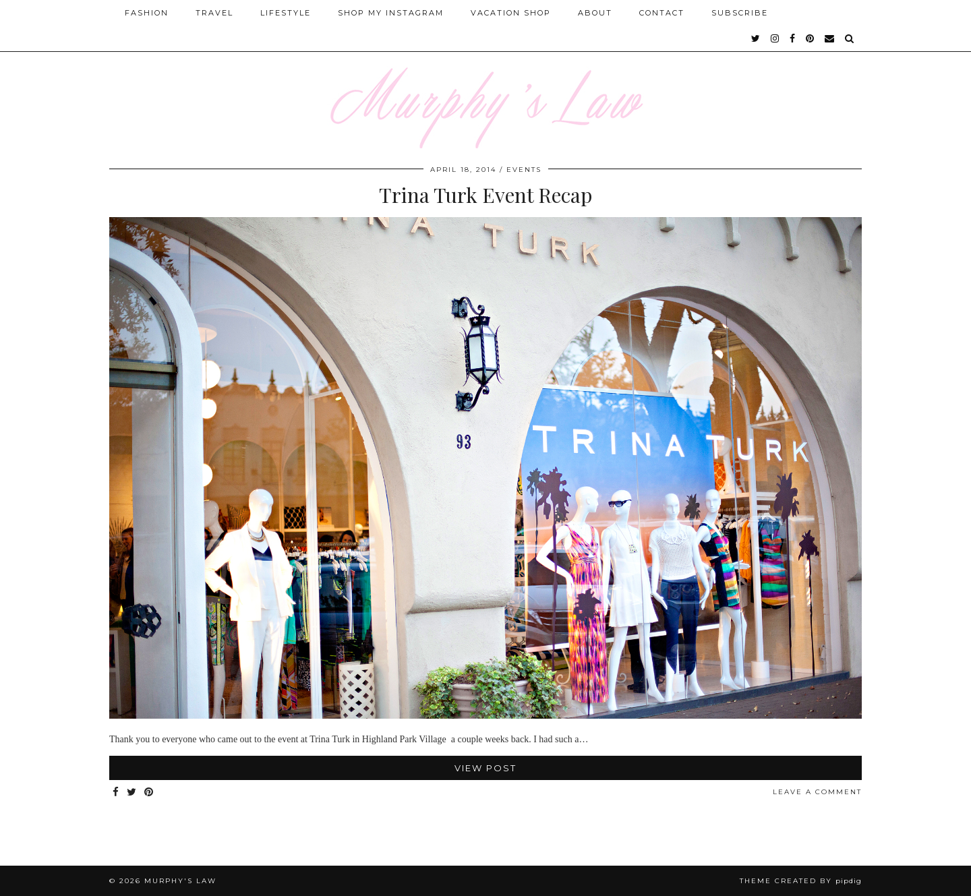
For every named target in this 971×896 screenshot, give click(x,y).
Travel (214, 13)
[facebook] (793, 38)
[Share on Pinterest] (149, 792)
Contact (661, 13)
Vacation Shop (511, 13)
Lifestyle (285, 13)
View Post (485, 768)
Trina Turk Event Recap (485, 194)
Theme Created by (801, 880)
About (595, 13)
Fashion (147, 13)
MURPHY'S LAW (180, 880)
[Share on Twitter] (132, 792)
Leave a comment (817, 791)
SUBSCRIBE (739, 13)
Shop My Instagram (391, 13)
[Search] (850, 38)
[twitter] (756, 38)
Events (523, 169)
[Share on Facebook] (116, 792)
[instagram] (775, 38)
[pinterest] (810, 38)
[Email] (830, 38)
